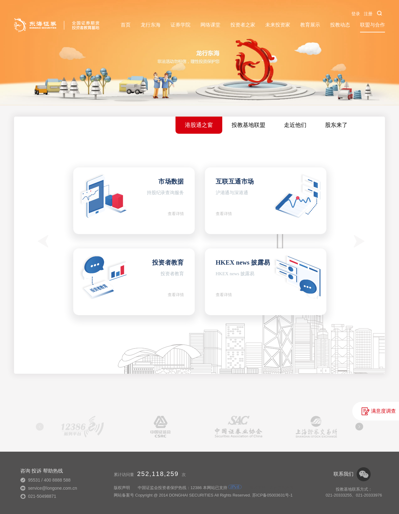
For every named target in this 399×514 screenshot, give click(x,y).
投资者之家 (242, 24)
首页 (126, 24)
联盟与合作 (372, 24)
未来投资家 (277, 24)
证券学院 (180, 24)
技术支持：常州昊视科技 (271, 487)
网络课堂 (210, 24)
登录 (355, 13)
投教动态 (340, 24)
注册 (368, 13)
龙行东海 (151, 24)
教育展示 (310, 24)
